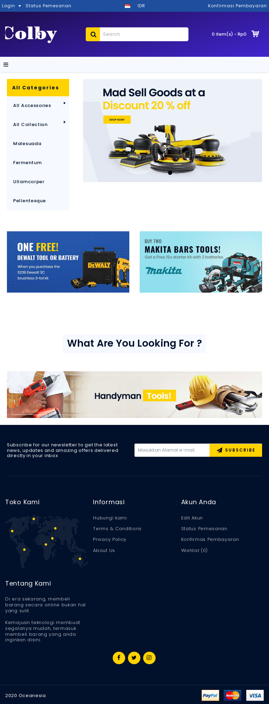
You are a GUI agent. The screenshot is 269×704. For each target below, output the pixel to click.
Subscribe (236, 451)
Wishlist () (194, 550)
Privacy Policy (110, 539)
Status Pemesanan (204, 529)
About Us (104, 550)
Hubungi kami (110, 518)
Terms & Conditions (117, 529)
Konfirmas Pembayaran (210, 539)
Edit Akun (192, 518)
